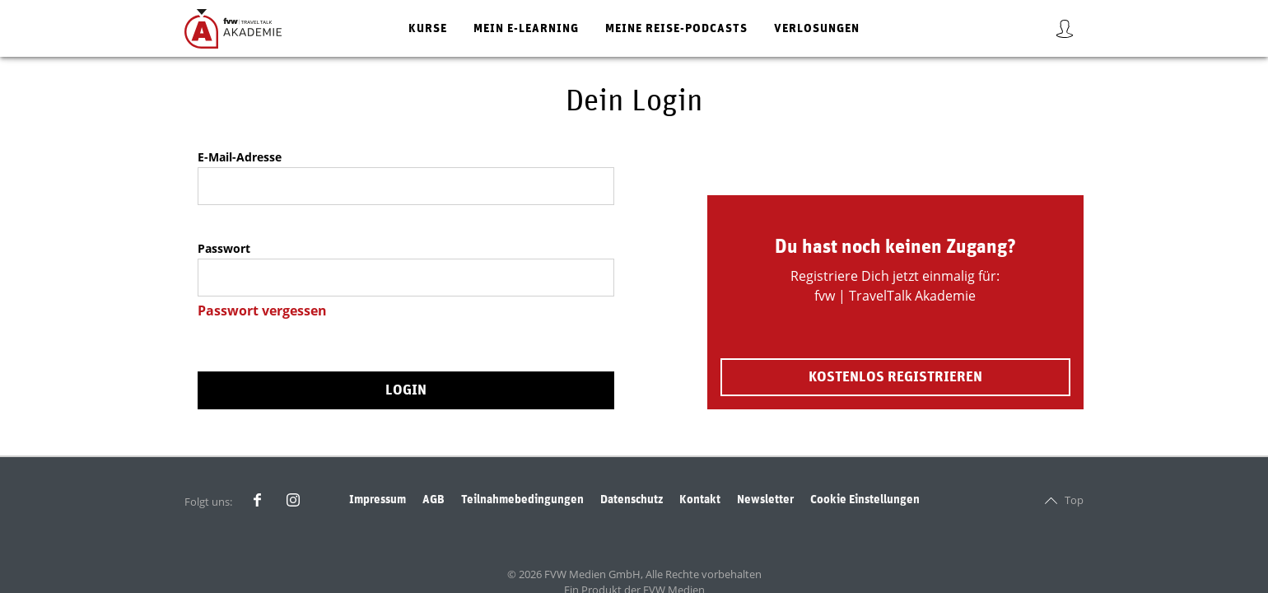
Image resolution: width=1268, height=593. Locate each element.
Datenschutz (631, 499)
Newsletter (765, 499)
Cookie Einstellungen (865, 499)
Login (406, 390)
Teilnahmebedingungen (522, 499)
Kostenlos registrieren (895, 377)
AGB (433, 499)
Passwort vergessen (262, 310)
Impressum (377, 499)
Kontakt (699, 499)
